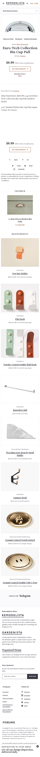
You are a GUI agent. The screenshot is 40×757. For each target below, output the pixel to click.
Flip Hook (20, 319)
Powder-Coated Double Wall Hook (20, 365)
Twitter (25, 702)
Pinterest (25, 692)
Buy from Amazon (20, 68)
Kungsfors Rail (20, 410)
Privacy (5, 701)
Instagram (25, 695)
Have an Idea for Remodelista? (8, 710)
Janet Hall (21, 225)
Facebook (25, 699)
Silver (20, 76)
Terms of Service (8, 698)
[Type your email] (14, 676)
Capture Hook (20, 498)
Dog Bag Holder (20, 274)
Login (36, 3)
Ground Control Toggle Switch (20, 540)
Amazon (22, 56)
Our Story (6, 692)
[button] (27, 3)
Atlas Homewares (22, 44)
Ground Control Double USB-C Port (20, 583)
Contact (5, 695)
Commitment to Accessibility (8, 705)
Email (24, 706)
